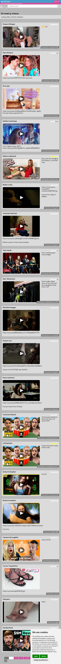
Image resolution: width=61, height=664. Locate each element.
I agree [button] (36, 656)
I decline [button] (43, 656)
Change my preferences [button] (41, 660)
